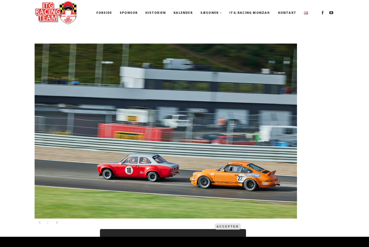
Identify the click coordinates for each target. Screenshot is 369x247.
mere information (197, 226)
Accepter (228, 226)
